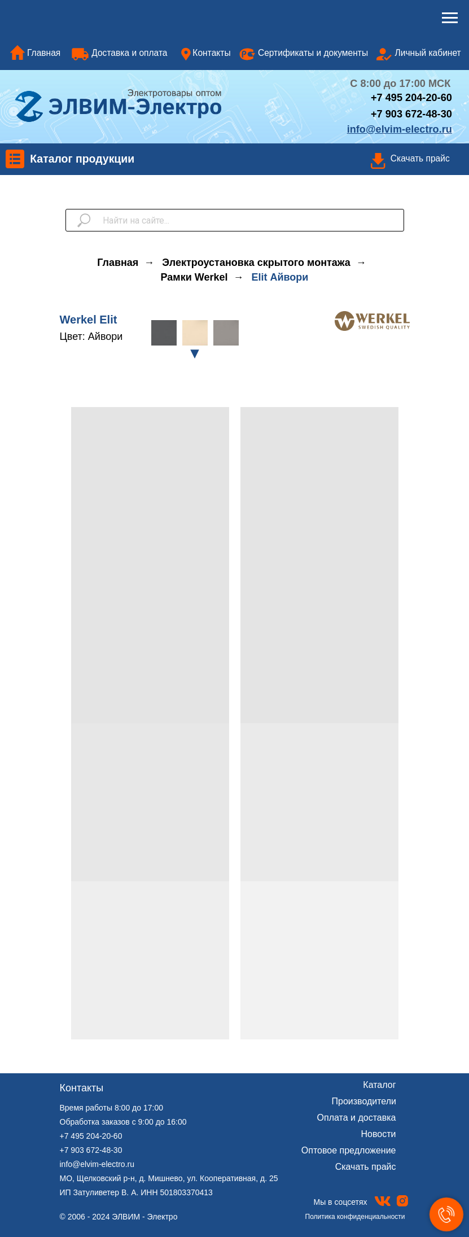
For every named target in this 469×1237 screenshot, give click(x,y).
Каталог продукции (82, 158)
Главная (43, 53)
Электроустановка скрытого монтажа (256, 262)
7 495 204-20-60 (414, 97)
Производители (364, 1101)
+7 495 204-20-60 (91, 1135)
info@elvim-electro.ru (97, 1164)
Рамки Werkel (194, 277)
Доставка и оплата (129, 53)
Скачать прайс (420, 158)
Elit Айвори (279, 277)
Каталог (379, 1085)
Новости (378, 1134)
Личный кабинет (428, 53)
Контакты (211, 53)
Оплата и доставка (356, 1117)
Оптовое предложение (348, 1150)
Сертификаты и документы (313, 53)
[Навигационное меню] (450, 18)
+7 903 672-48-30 (411, 114)
